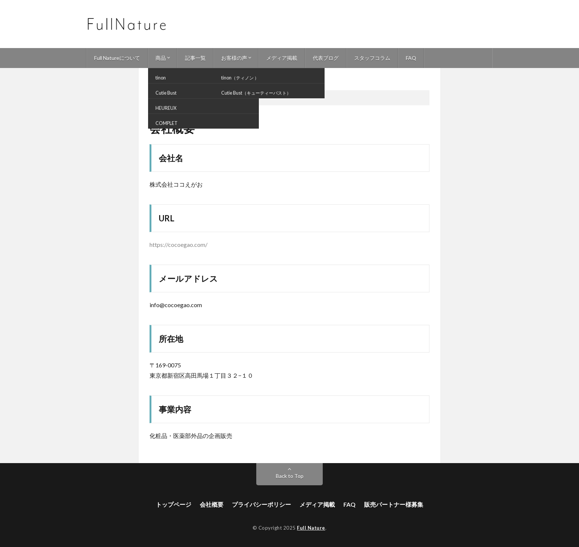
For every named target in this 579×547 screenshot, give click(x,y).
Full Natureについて (117, 58)
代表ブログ (326, 58)
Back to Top (290, 476)
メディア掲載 (281, 58)
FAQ (411, 58)
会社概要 (211, 504)
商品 (160, 58)
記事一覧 (195, 58)
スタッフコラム (372, 58)
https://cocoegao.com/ (179, 244)
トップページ (173, 504)
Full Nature (311, 528)
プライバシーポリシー (261, 504)
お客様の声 (234, 58)
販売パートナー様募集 (393, 504)
